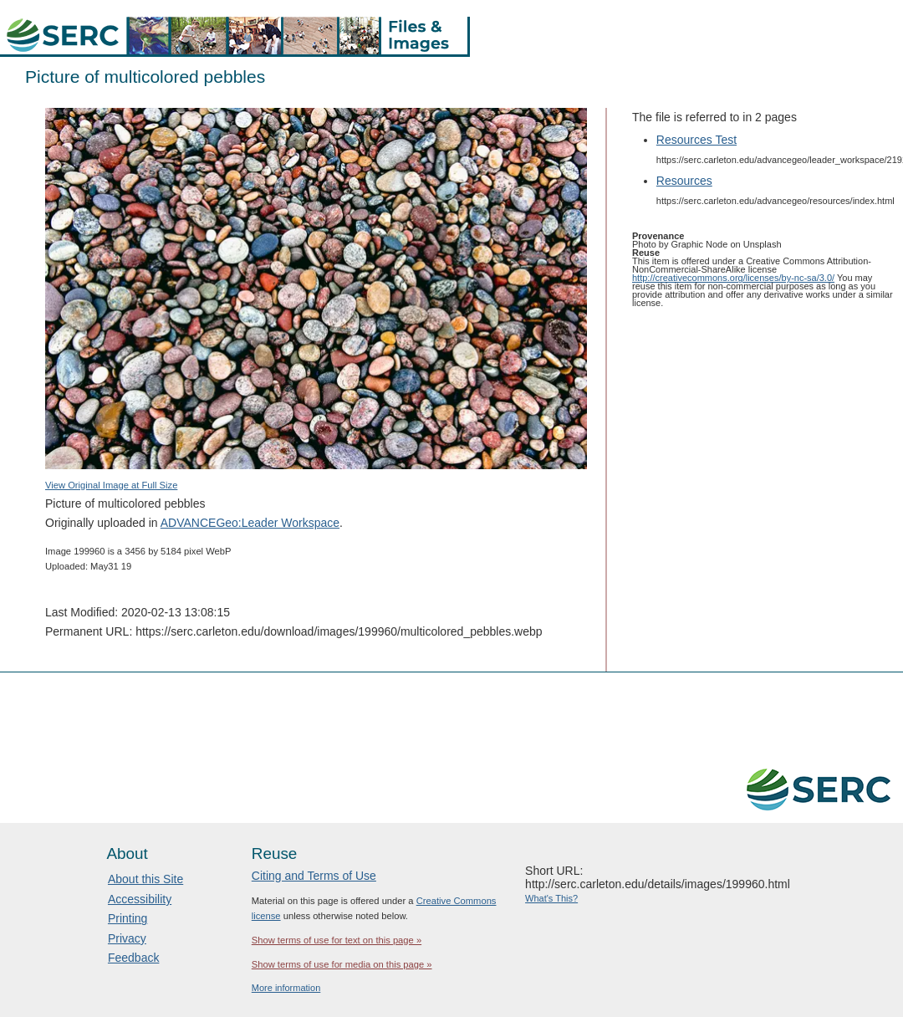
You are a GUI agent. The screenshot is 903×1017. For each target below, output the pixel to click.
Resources (684, 180)
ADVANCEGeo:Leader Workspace (250, 522)
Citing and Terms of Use (314, 875)
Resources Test (696, 139)
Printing (127, 918)
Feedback (133, 957)
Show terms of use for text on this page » (336, 940)
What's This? (551, 898)
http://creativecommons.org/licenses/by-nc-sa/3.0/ (733, 278)
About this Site (145, 879)
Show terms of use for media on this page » (342, 964)
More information (286, 988)
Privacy (127, 938)
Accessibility (139, 899)
